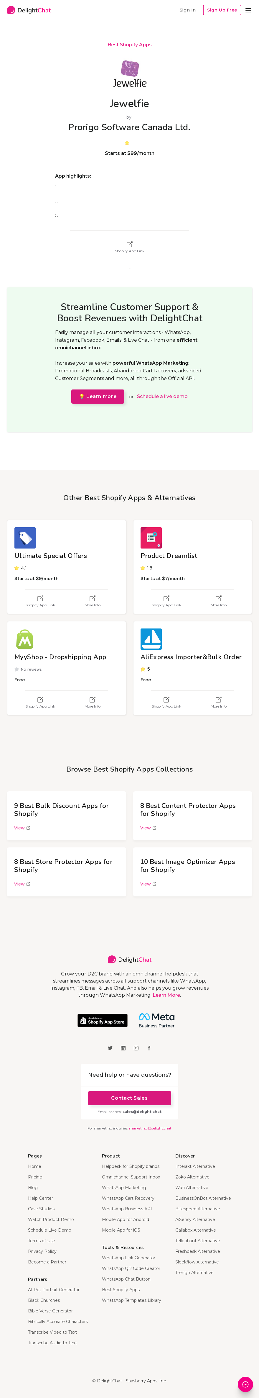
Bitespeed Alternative (197, 1209)
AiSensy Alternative (195, 1219)
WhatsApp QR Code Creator (131, 1268)
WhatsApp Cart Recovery (128, 1198)
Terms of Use (41, 1240)
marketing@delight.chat (150, 1128)
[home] (29, 10)
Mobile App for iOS (121, 1230)
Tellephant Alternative (197, 1240)
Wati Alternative (191, 1187)
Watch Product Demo (51, 1219)
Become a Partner (47, 1262)
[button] (248, 10)
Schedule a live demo (162, 396)
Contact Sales (129, 1098)
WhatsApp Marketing (124, 1187)
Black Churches (44, 1300)
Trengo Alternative (194, 1272)
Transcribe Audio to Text (52, 1342)
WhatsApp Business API (127, 1209)
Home (34, 1166)
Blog (33, 1187)
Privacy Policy (42, 1251)
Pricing (35, 1177)
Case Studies (41, 1209)
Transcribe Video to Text (52, 1332)
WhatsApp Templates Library (131, 1300)
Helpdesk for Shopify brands (130, 1166)
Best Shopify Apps (130, 45)
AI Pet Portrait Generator (54, 1289)
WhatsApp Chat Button (126, 1279)
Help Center (40, 1198)
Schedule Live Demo (49, 1230)
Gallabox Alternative (195, 1230)
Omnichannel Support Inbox (131, 1177)
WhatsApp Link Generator (128, 1258)
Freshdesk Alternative (197, 1251)
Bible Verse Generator (50, 1311)
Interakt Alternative (195, 1166)
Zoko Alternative (192, 1177)
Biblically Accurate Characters (58, 1321)
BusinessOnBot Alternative (203, 1198)
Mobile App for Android (125, 1219)
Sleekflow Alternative (197, 1262)
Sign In (188, 10)
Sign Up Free (222, 10)
